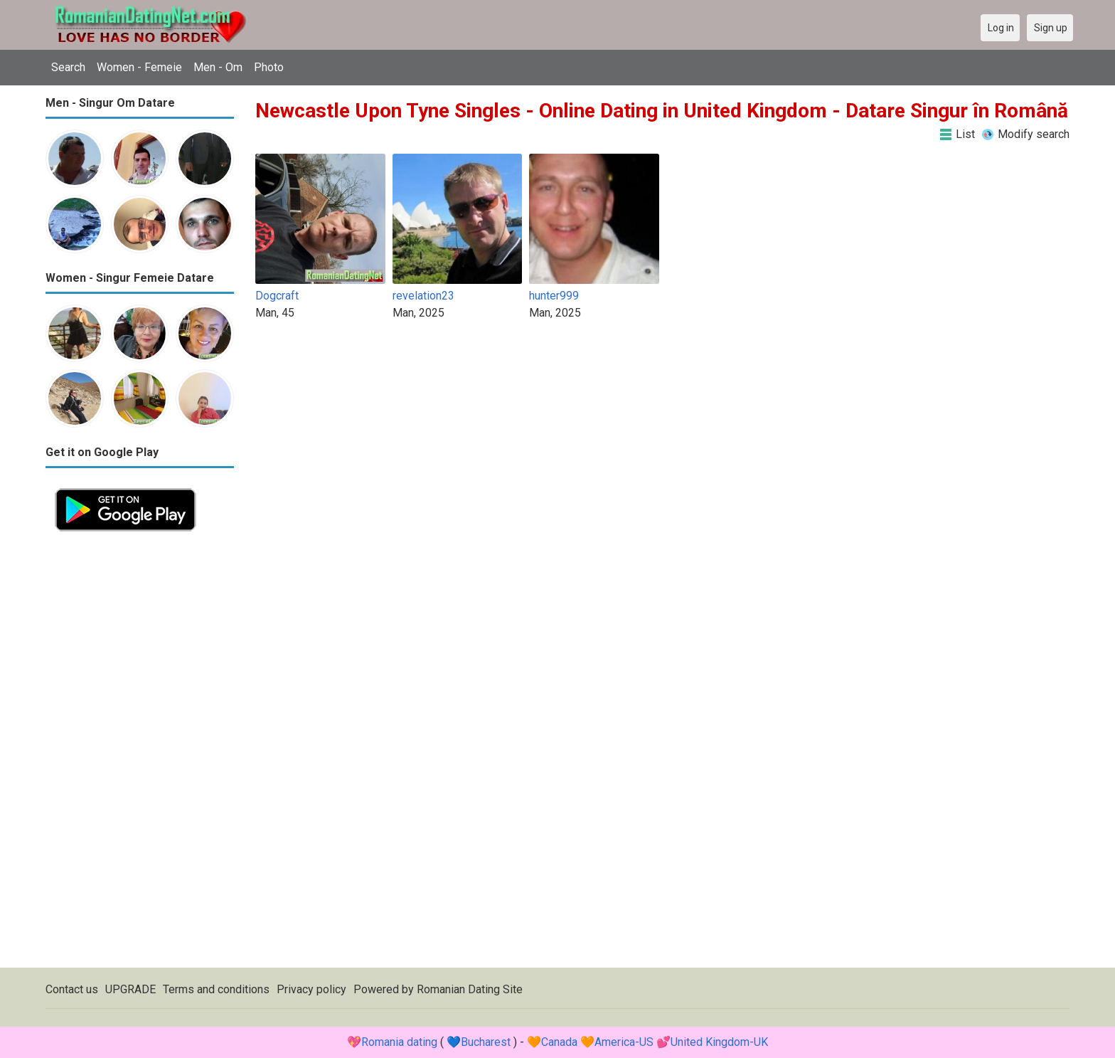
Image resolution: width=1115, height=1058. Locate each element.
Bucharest (486, 1042)
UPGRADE (130, 989)
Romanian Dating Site (470, 989)
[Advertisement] (140, 754)
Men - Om (217, 67)
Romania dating (399, 1042)
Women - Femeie (139, 67)
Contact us (72, 989)
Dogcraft (277, 295)
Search (68, 67)
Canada (559, 1042)
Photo (269, 67)
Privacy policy (311, 989)
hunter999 (554, 295)
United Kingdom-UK (719, 1042)
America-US (623, 1042)
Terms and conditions (216, 989)
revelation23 (423, 295)
